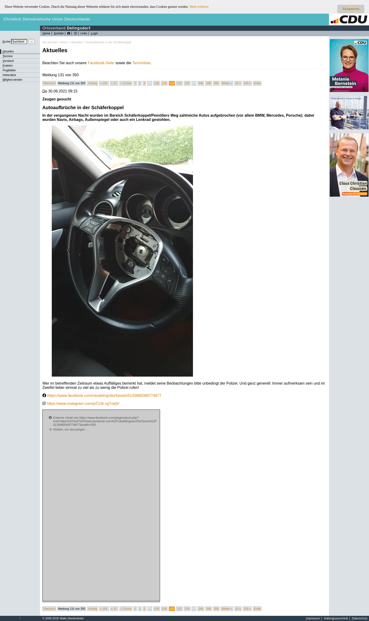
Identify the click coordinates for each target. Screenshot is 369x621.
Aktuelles (76, 42)
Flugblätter (9, 70)
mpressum (313, 618)
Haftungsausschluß (336, 618)
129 (156, 83)
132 (179, 83)
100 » (247, 83)
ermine (8, 56)
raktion (8, 65)
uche (6, 41)
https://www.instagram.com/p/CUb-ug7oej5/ (83, 404)
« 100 (104, 83)
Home (63, 42)
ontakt (59, 33)
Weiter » (227, 83)
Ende (257, 83)
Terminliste (141, 63)
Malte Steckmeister (72, 618)
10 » (238, 83)
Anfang (92, 83)
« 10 (114, 83)
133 (187, 83)
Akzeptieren (350, 9)
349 (208, 83)
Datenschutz (360, 618)
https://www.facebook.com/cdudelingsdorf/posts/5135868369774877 (104, 396)
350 (216, 83)
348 (200, 83)
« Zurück (125, 83)
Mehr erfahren (199, 6)
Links (83, 33)
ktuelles (8, 51)
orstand (8, 61)
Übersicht (49, 83)
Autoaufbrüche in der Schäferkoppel (108, 42)
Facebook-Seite (101, 63)
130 (164, 83)
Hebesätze (9, 75)
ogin (94, 33)
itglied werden (12, 79)
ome (46, 33)
